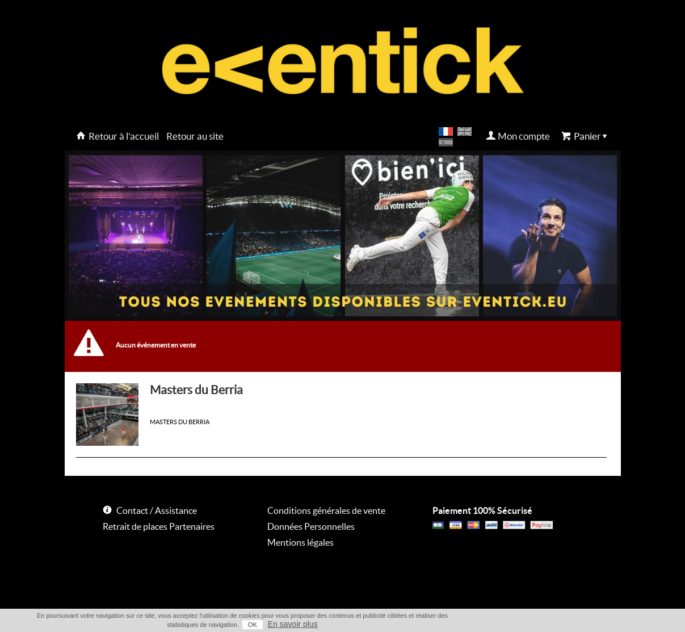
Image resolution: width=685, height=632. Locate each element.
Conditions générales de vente (326, 510)
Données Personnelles (311, 526)
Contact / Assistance (156, 510)
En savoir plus (293, 624)
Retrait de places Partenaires (159, 526)
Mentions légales (300, 542)
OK (252, 624)
